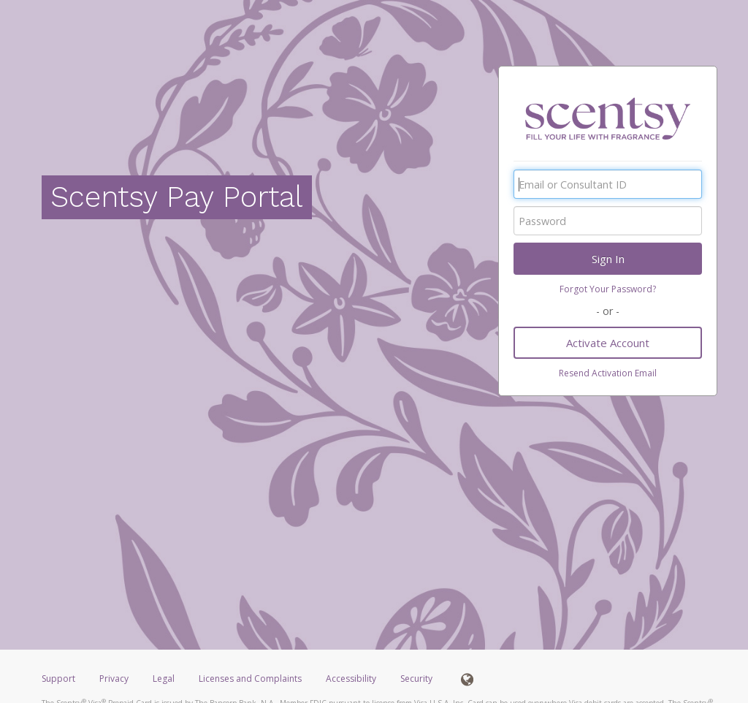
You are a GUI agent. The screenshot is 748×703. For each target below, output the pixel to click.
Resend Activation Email (608, 373)
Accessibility (351, 678)
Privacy (114, 678)
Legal (164, 678)
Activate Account (607, 342)
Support (58, 678)
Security (416, 678)
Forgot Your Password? (608, 289)
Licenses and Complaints (251, 678)
